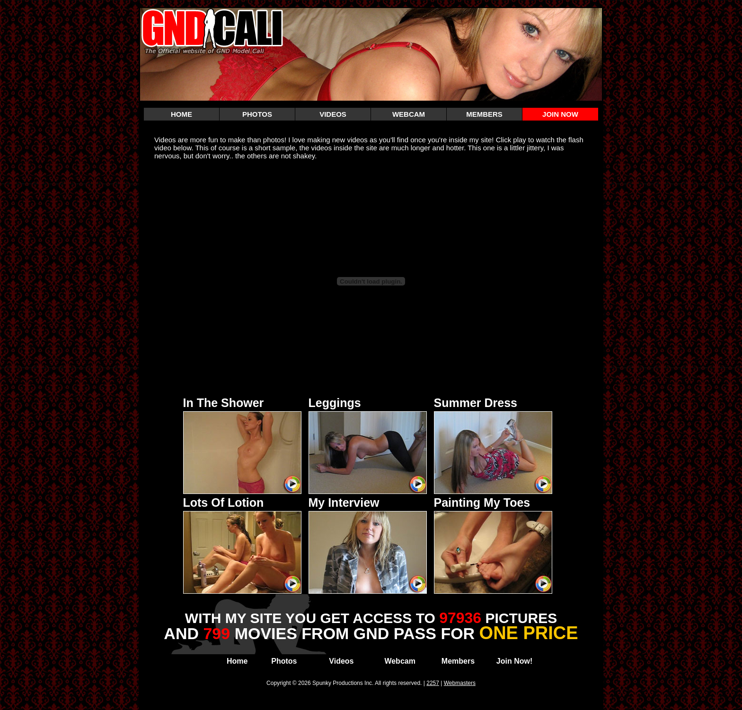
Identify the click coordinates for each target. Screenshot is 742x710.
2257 (432, 683)
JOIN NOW (560, 114)
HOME (181, 114)
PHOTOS (257, 114)
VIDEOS (332, 114)
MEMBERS (484, 114)
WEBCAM (408, 114)
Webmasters (460, 683)
